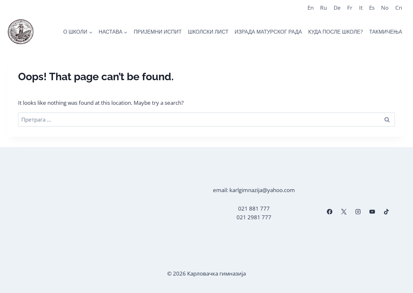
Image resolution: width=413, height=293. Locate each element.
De (337, 7)
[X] (343, 211)
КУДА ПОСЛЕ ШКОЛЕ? (335, 32)
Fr (349, 7)
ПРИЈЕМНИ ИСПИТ (158, 32)
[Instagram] (357, 211)
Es (372, 7)
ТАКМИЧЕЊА (385, 32)
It (361, 7)
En (310, 7)
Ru (323, 7)
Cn (398, 7)
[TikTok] (386, 211)
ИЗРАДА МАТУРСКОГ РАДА (268, 32)
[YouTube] (372, 211)
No (384, 7)
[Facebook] (329, 211)
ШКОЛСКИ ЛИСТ (208, 32)
